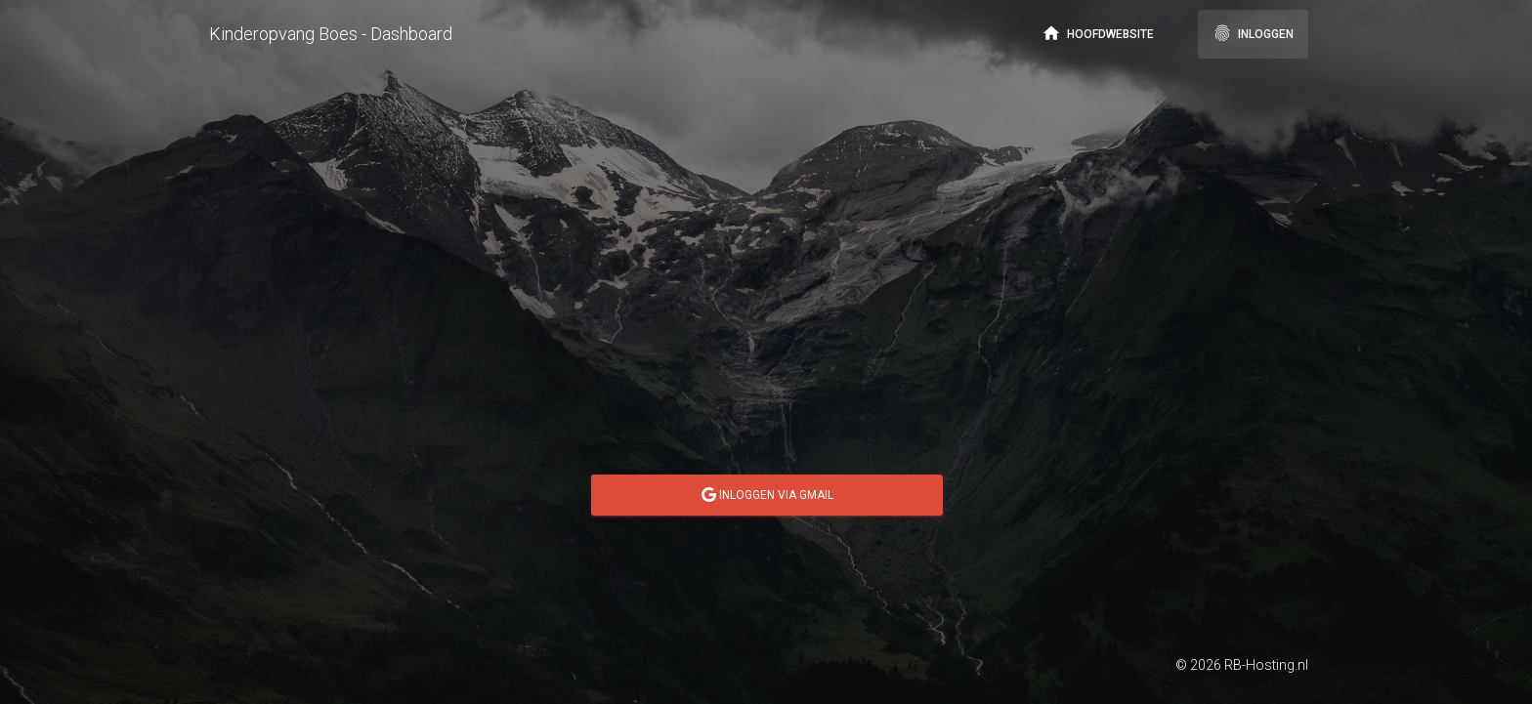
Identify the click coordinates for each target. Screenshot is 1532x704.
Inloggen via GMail (767, 495)
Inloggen (1253, 33)
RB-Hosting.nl (1266, 665)
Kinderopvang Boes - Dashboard (330, 33)
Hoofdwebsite (1098, 33)
